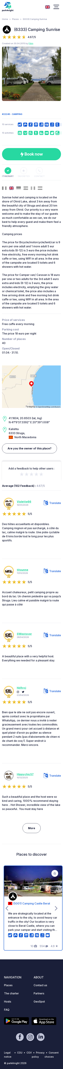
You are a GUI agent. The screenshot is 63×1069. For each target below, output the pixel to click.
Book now (31, 154)
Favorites (24, 172)
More (31, 828)
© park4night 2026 (15, 1063)
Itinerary (8, 172)
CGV (29, 1052)
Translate (52, 503)
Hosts (7, 1001)
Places (15, 19)
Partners (39, 993)
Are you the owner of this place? (29, 448)
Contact (39, 172)
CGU (19, 1052)
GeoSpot (39, 1001)
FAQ (6, 1009)
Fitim (31, 43)
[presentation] (6, 74)
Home (5, 19)
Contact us (40, 985)
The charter (11, 993)
